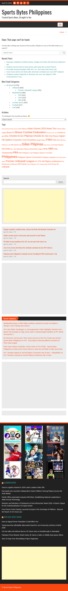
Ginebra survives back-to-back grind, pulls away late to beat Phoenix (31, 67)
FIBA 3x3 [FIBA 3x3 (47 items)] (55, 140)
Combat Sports (17, 102)
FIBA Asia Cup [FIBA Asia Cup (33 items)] (6, 145)
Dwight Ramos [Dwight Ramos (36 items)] (41, 140)
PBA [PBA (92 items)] (15, 152)
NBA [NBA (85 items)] (50, 148)
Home (62, 32)
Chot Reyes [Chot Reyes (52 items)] (53, 136)
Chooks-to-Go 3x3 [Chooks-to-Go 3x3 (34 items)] (51, 132)
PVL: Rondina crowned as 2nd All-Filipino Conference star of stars (27, 355)
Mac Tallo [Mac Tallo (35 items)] (13, 149)
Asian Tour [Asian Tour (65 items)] (52, 128)
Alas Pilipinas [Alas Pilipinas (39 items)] (22, 129)
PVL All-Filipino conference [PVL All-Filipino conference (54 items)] (49, 161)
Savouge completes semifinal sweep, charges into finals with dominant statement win (29, 229)
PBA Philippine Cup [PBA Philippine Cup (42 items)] (25, 153)
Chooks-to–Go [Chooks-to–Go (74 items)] (40, 136)
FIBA (20, 98)
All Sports (9, 85)
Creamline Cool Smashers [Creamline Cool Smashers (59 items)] (24, 140)
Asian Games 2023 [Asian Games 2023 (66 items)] (37, 128)
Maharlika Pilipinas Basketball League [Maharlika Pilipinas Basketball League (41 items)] (30, 149)
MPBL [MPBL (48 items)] (45, 149)
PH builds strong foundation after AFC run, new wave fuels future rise (31, 69)
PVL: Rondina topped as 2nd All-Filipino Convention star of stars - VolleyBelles (32, 353)
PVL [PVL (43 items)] (36, 161)
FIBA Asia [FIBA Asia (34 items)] (63, 140)
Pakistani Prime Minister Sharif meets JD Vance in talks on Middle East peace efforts (32, 535)
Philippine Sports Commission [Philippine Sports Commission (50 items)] (30, 157)
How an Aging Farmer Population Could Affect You (20, 522)
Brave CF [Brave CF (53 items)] (11, 132)
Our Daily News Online (13, 517)
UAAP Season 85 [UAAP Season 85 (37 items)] (53, 164)
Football (15, 105)
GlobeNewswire (10, 482)
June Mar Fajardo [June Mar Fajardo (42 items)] (57, 145)
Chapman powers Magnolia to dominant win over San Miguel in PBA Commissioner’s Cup (30, 254)
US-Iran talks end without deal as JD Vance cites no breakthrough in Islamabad (30, 531)
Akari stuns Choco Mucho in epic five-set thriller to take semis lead (38, 349)
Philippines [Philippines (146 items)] (9, 157)
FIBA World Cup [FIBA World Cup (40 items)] (15, 145)
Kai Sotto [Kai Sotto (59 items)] (6, 149)
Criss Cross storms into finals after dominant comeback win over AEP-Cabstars (35, 72)
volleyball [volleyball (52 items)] (5, 167)
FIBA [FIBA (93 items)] (49, 139)
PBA (19, 95)
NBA (19, 100)
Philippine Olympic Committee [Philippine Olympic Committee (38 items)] (42, 153)
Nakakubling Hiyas (10, 323)
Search (6, 178)
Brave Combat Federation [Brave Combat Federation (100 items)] (30, 132)
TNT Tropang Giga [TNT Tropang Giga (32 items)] (42, 164)
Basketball (16, 93)
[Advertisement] (34, 205)
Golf (13, 107)
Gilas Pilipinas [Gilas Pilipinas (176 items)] (32, 144)
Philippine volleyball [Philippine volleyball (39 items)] (48, 157)
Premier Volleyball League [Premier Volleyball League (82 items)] (20, 161)
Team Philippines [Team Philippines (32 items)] (32, 164)
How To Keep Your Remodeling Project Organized (20, 539)
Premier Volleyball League (27, 90)
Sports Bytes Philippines (27, 12)
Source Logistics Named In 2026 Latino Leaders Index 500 (23, 487)
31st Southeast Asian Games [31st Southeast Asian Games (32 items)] (10, 128)
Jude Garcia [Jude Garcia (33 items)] (47, 145)
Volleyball (15, 88)
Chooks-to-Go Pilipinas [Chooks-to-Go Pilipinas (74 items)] (21, 136)
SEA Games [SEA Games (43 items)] (22, 164)
